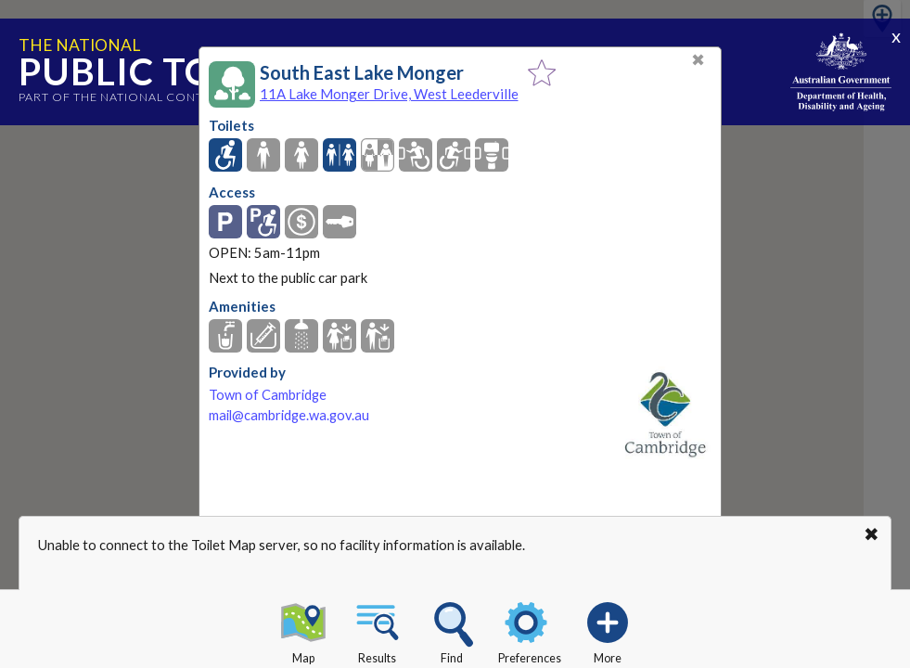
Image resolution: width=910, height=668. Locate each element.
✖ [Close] (698, 60)
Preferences (529, 630)
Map (303, 630)
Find (452, 630)
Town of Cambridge (268, 395)
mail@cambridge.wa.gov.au (289, 415)
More (607, 630)
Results (377, 630)
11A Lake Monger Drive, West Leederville (389, 93)
